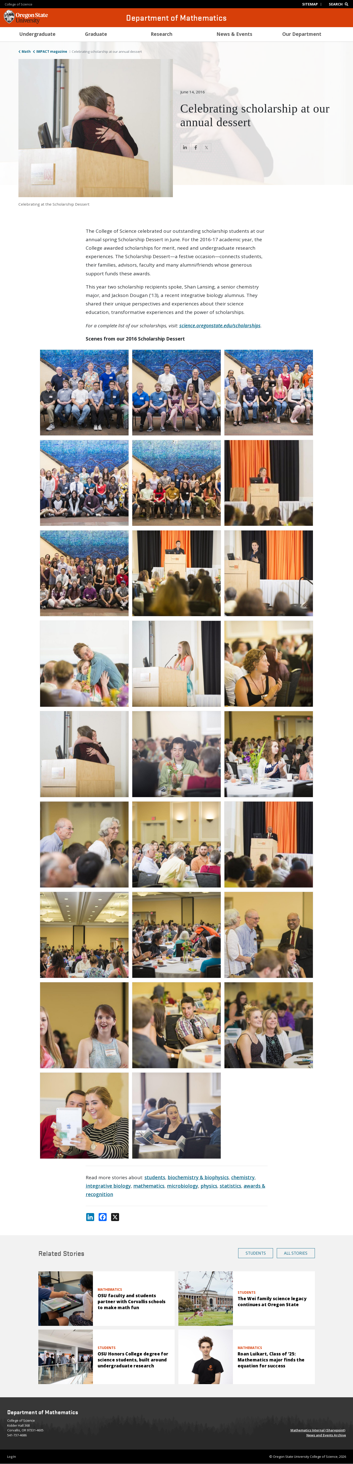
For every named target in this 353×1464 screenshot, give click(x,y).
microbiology (182, 1186)
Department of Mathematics (176, 17)
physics (209, 1186)
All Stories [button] (295, 1253)
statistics (230, 1186)
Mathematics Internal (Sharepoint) (317, 1430)
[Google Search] (339, 4)
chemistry (243, 1177)
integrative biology (108, 1186)
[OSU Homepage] (26, 22)
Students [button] (256, 1253)
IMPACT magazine (51, 51)
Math (26, 51)
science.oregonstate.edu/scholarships (220, 325)
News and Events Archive (326, 1435)
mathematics (148, 1186)
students (154, 1177)
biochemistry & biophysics (198, 1177)
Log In (11, 1456)
